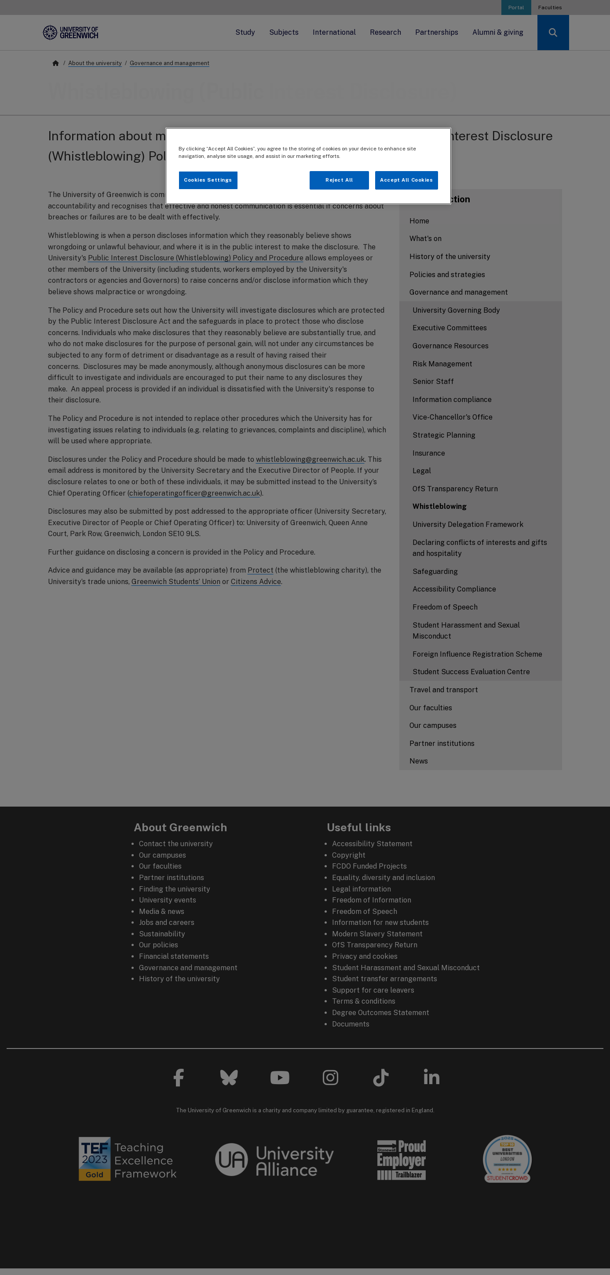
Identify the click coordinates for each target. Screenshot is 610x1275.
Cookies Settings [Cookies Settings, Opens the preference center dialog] (208, 180)
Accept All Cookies (406, 180)
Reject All (339, 180)
